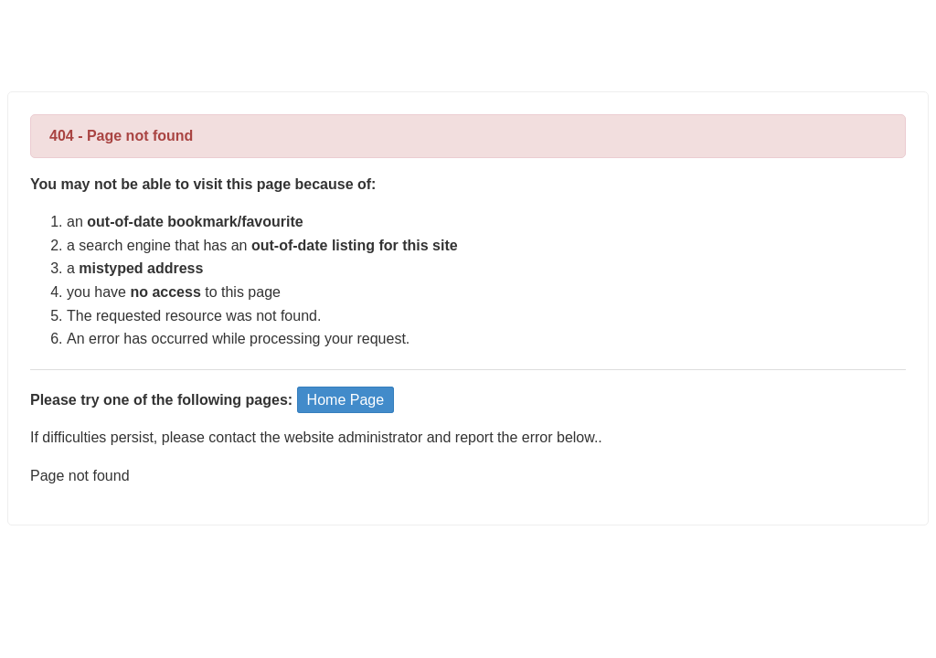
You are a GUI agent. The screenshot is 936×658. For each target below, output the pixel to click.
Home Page (346, 400)
